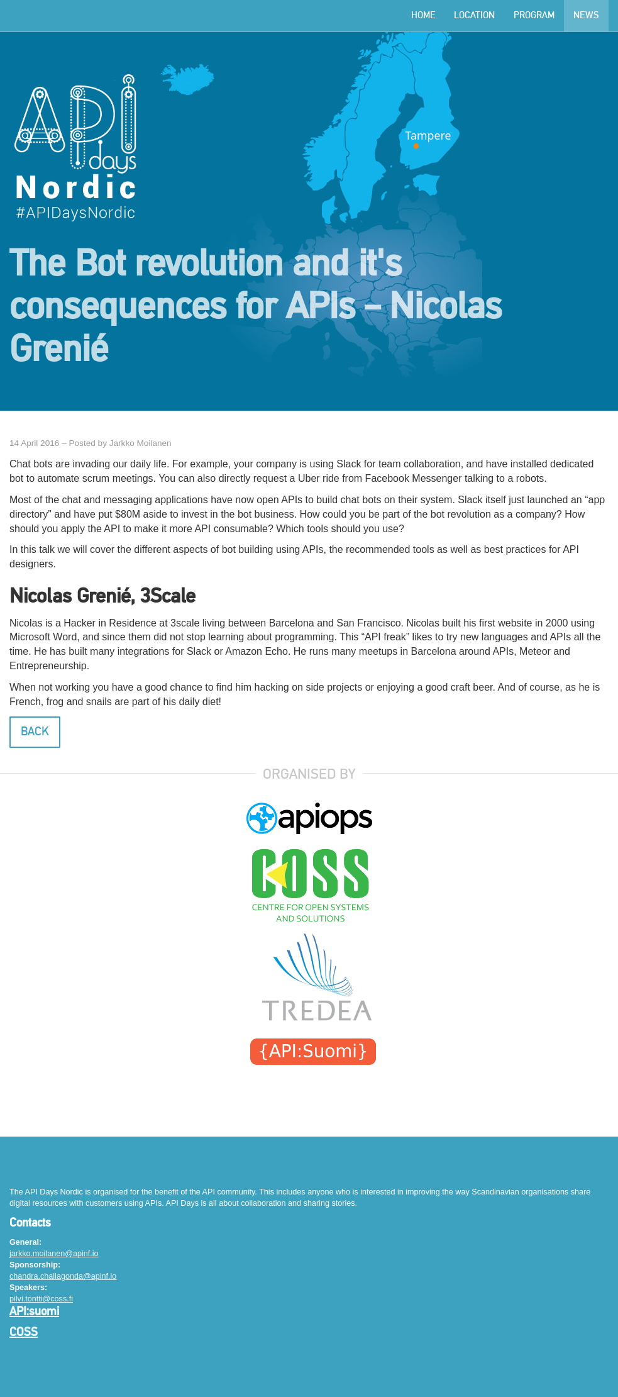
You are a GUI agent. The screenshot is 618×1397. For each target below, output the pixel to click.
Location (474, 16)
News (586, 16)
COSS (23, 1333)
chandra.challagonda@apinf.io (62, 1276)
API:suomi (34, 1312)
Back (35, 732)
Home (423, 16)
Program (534, 16)
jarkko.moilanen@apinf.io (54, 1253)
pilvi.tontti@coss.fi (41, 1298)
